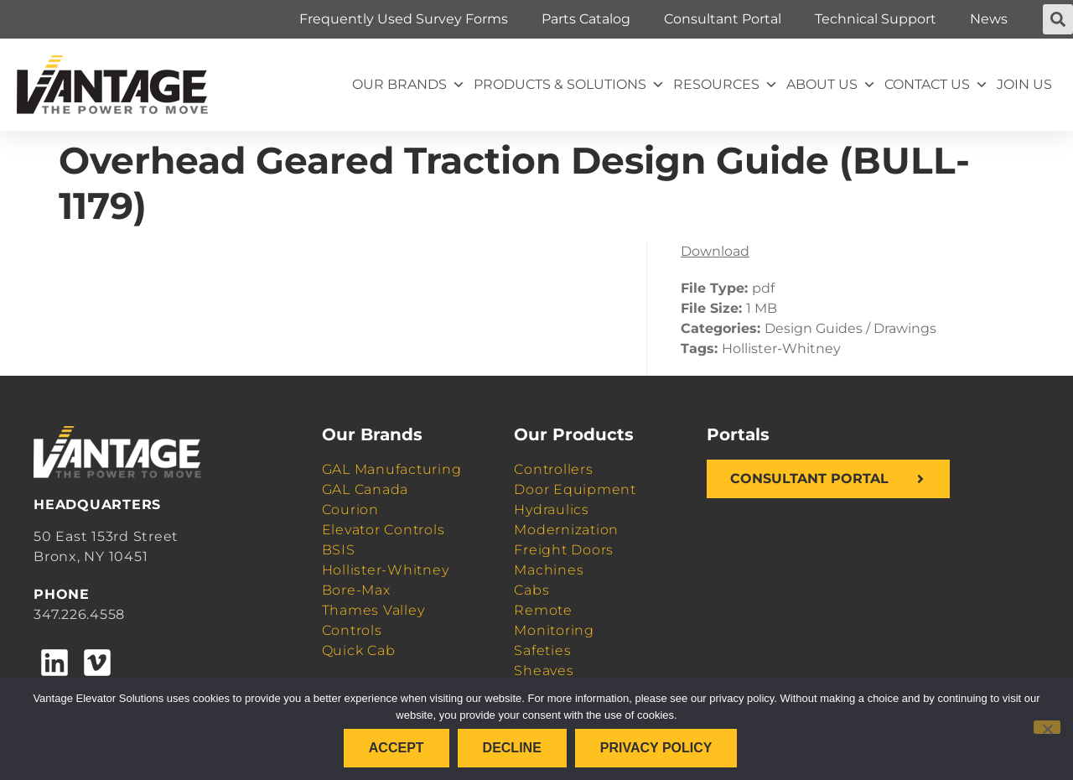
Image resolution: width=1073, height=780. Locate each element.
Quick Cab (359, 650)
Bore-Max (356, 590)
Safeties (542, 650)
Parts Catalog (586, 19)
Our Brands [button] (408, 84)
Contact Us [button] (936, 84)
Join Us (1024, 84)
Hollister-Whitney (385, 570)
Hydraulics (551, 509)
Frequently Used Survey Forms (403, 19)
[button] (1058, 19)
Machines (548, 570)
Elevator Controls (383, 530)
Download (715, 251)
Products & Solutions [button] (569, 84)
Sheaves (543, 671)
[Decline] (1047, 727)
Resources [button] (725, 84)
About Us (831, 84)
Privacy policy (656, 748)
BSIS (338, 550)
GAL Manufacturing (392, 469)
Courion (350, 509)
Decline (512, 748)
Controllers (553, 469)
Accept (396, 748)
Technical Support (875, 19)
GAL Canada (365, 489)
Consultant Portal (722, 19)
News (989, 19)
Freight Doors (564, 550)
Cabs (531, 590)
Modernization (566, 530)
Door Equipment (575, 489)
